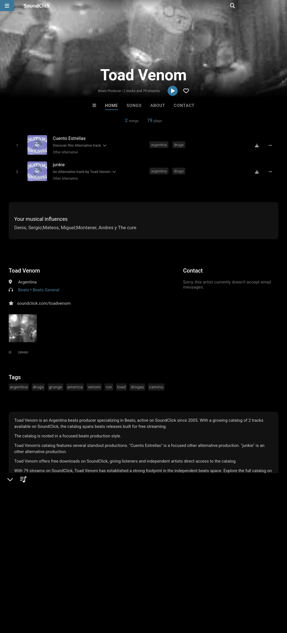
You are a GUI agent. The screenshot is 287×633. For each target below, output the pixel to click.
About (157, 105)
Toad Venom (24, 269)
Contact (184, 105)
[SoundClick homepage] (37, 6)
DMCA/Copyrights (104, 599)
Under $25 (196, 507)
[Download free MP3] (258, 145)
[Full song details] (272, 145)
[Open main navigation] (7, 5)
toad (121, 385)
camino (156, 385)
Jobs (77, 599)
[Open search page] (281, 5)
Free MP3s (91, 507)
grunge (55, 385)
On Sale (161, 507)
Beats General (46, 288)
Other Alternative (64, 152)
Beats (23, 288)
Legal (151, 599)
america (75, 385)
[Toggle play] (16, 145)
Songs (134, 105)
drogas (137, 385)
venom (94, 385)
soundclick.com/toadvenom (44, 302)
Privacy (134, 599)
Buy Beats (126, 507)
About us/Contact (50, 599)
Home (111, 105)
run (109, 385)
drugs (179, 144)
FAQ (23, 599)
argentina (159, 144)
